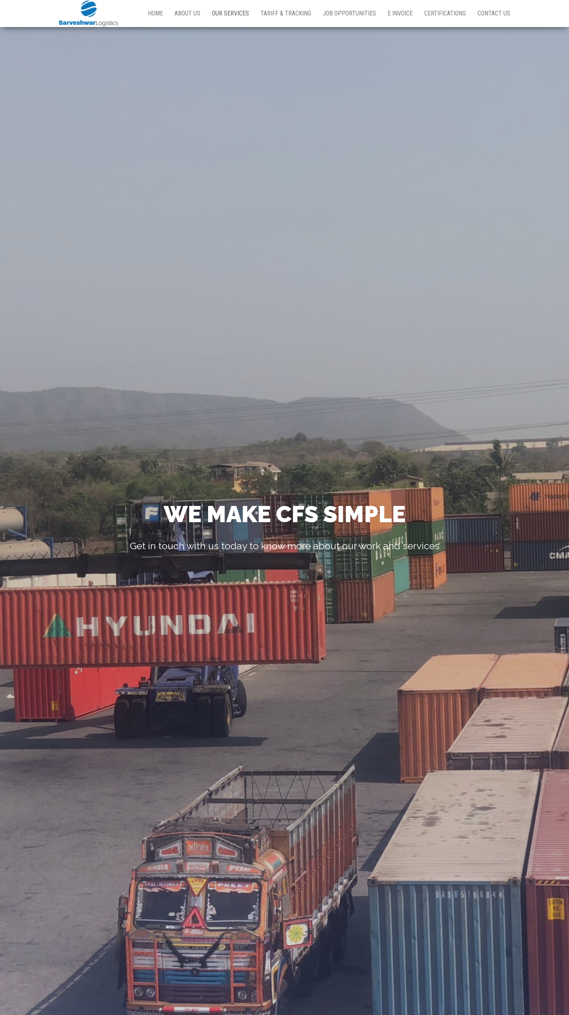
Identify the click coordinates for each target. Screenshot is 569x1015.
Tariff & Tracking (286, 13)
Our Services (230, 13)
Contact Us (494, 13)
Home (155, 13)
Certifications (445, 13)
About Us (187, 13)
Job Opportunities (349, 13)
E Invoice (400, 13)
